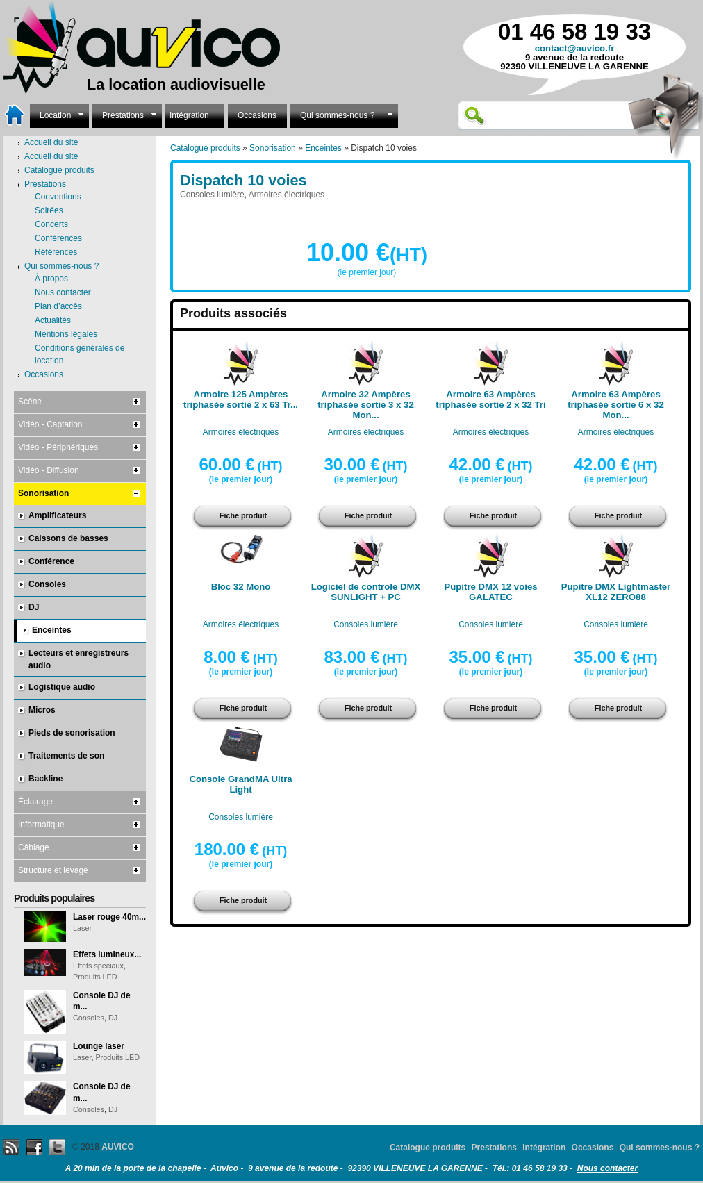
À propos (51, 278)
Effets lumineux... (107, 954)
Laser (82, 928)
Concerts (51, 224)
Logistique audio (61, 687)
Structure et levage (53, 870)
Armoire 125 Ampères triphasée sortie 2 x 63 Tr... (240, 399)
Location (59, 114)
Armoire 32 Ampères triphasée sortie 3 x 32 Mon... (365, 404)
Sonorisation (272, 148)
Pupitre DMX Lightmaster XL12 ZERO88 (616, 591)
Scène (30, 401)
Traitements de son (66, 756)
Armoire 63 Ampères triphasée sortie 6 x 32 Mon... (616, 404)
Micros (42, 710)
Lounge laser (98, 1046)
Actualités (53, 320)
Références (56, 252)
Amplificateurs (57, 515)
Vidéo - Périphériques (58, 447)
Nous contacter (63, 292)
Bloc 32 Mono (241, 586)
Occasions (257, 115)
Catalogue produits (205, 148)
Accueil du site (51, 156)
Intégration (189, 115)
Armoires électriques (286, 194)
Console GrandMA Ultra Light (240, 784)
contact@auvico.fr (575, 48)
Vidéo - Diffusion (48, 470)
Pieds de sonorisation (71, 733)
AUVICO (117, 1147)
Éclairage (35, 801)
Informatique (41, 824)
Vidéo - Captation (50, 424)
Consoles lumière (212, 194)
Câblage (33, 847)
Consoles (47, 584)
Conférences (58, 238)
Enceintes (323, 148)
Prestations (127, 114)
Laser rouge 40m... (109, 917)
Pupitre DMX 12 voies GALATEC (490, 591)
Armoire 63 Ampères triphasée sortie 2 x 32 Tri (490, 399)
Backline (45, 779)
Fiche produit (243, 515)
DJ (33, 607)
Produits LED (95, 977)
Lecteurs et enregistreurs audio (78, 659)
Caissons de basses (68, 538)
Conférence (51, 561)
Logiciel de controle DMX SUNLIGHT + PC (366, 591)
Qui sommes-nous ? (344, 114)
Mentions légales (66, 334)
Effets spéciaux (98, 965)
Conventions (58, 196)
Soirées (49, 210)
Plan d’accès (58, 306)
